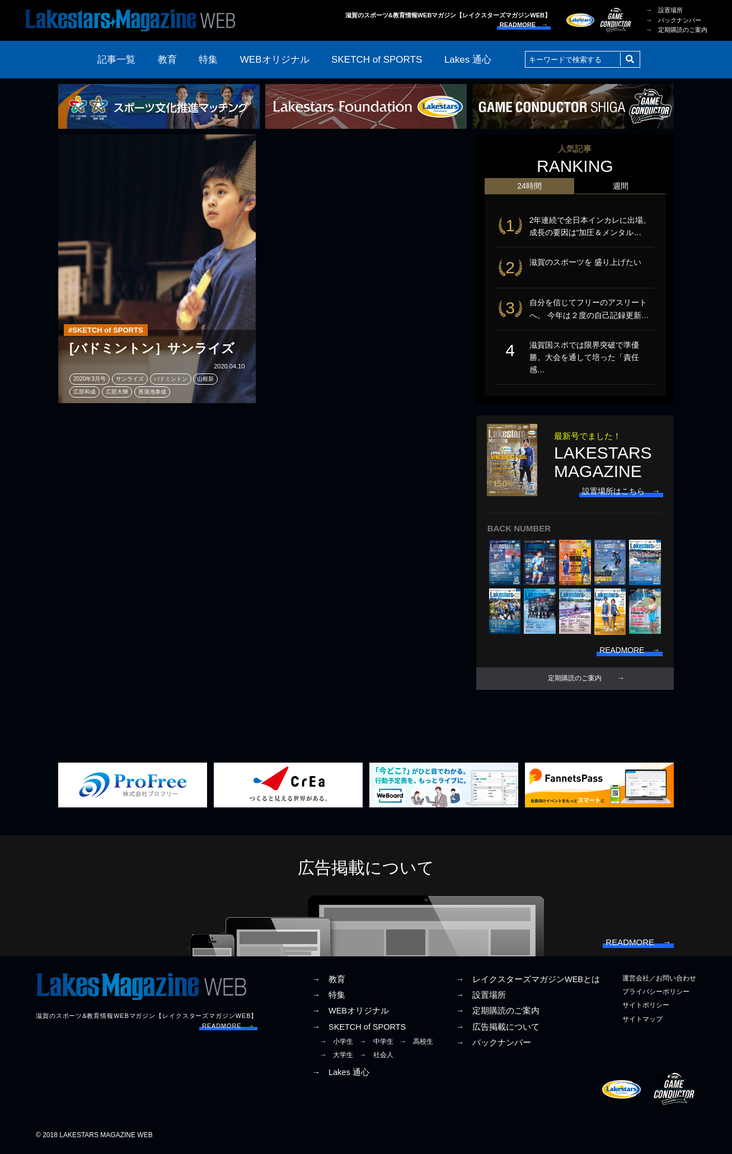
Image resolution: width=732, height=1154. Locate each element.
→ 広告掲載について (497, 1029)
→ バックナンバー (673, 20)
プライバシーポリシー (655, 994)
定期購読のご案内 (575, 680)
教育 (167, 59)
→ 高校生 (416, 1044)
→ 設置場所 (664, 10)
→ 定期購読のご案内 (676, 29)
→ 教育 (328, 981)
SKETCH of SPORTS (376, 59)
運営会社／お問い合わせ (659, 980)
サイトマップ (642, 1021)
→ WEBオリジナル (350, 1012)
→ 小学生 (336, 1044)
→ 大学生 (336, 1057)
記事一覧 (116, 59)
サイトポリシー (645, 1007)
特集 (208, 59)
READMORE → (524, 24)
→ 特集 (328, 997)
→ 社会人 (376, 1057)
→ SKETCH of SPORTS (359, 1029)
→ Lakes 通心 (340, 1074)
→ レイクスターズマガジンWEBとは (528, 981)
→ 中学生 (376, 1044)
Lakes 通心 (467, 59)
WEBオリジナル (274, 59)
